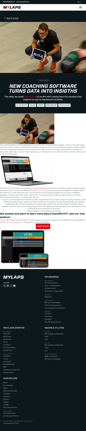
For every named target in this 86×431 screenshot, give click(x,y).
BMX (4, 367)
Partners (6, 399)
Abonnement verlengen (53, 359)
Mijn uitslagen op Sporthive (54, 345)
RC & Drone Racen (9, 347)
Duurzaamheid (8, 385)
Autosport (6, 334)
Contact (6, 405)
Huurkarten (7, 345)
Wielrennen (7, 361)
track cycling (64, 105)
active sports (21, 105)
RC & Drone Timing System (54, 291)
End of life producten (10, 407)
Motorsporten (9, 2)
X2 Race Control (50, 288)
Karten (5, 342)
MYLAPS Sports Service (53, 322)
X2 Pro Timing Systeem (53, 285)
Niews (5, 388)
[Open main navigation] (80, 7)
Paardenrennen (8, 372)
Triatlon (5, 359)
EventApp (48, 314)
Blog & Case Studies (10, 391)
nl (80, 2)
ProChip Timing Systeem (53, 305)
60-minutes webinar (14, 222)
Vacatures (6, 394)
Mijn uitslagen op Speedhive (54, 334)
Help (46, 339)
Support (6, 402)
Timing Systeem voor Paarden (55, 308)
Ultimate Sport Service (11, 416)
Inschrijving (48, 316)
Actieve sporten (22, 2)
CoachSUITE (30, 97)
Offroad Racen (8, 350)
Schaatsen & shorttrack (11, 370)
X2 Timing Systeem (51, 283)
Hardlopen (6, 356)
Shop (46, 336)
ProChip (41, 105)
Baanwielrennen (8, 364)
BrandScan (48, 319)
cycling (32, 105)
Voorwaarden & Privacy (11, 423)
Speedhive (48, 297)
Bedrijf (5, 382)
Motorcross (7, 339)
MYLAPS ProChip (41, 190)
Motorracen (7, 336)
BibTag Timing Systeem (53, 302)
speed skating (51, 105)
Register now (43, 226)
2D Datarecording (9, 413)
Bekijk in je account (51, 356)
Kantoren (6, 396)
